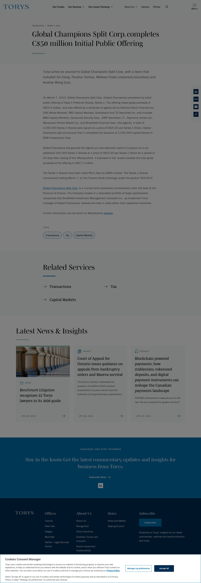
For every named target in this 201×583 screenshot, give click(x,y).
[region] (100, 568)
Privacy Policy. (113, 570)
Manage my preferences (138, 568)
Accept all (164, 568)
